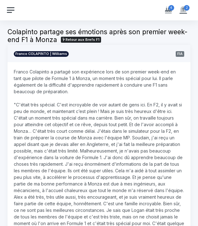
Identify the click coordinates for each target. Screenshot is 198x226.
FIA (180, 53)
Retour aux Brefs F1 (80, 39)
